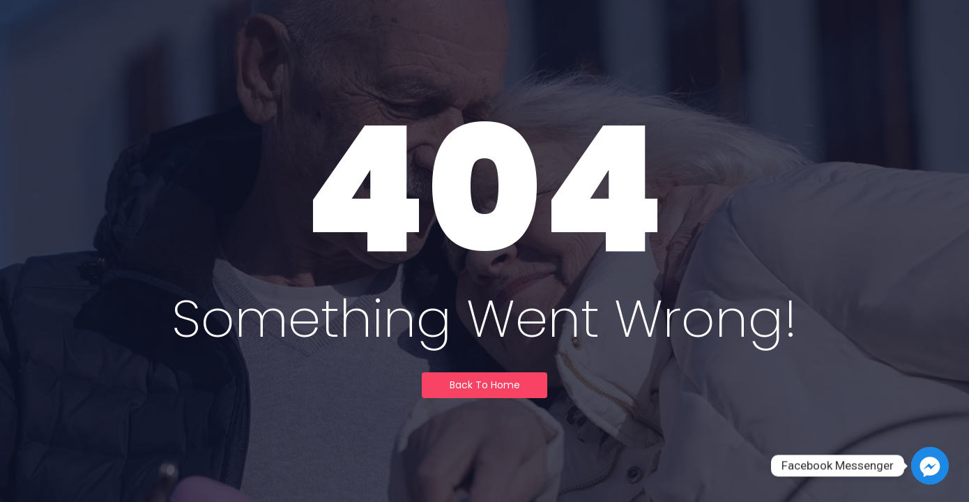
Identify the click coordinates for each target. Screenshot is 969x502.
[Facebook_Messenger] (930, 466)
